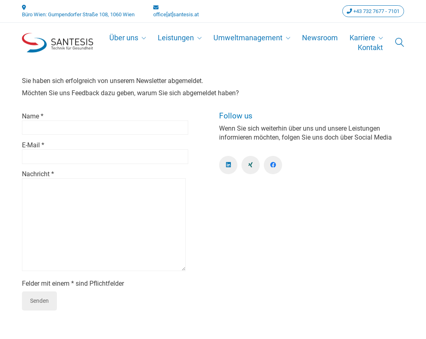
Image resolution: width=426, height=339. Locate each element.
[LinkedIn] (228, 165)
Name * (105, 121)
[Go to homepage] (57, 43)
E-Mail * (105, 150)
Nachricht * (104, 221)
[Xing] (250, 165)
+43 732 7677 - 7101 (373, 11)
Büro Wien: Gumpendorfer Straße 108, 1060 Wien (78, 14)
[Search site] (399, 43)
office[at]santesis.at (176, 14)
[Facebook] (273, 165)
